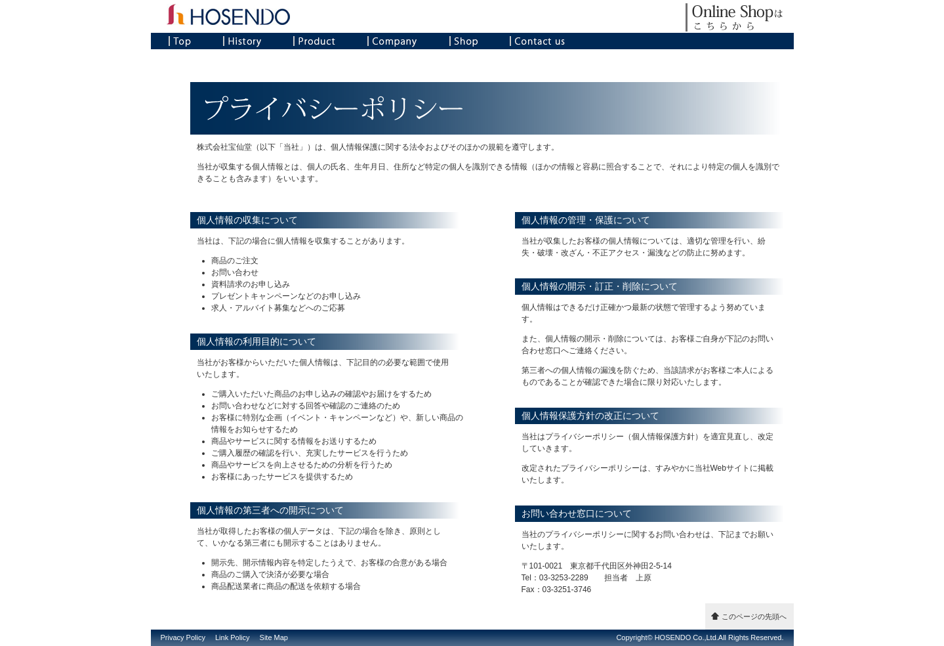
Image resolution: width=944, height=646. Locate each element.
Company (392, 41)
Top (180, 41)
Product (314, 41)
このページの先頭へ (754, 616)
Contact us (537, 41)
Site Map (274, 637)
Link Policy (232, 637)
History (242, 41)
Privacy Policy (183, 637)
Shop (463, 41)
